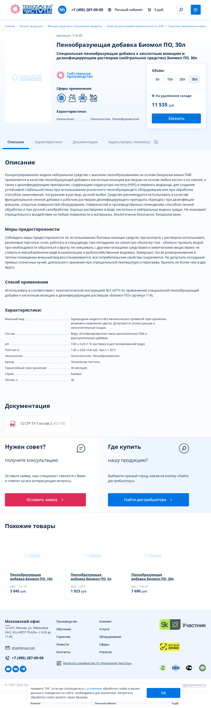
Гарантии (63, 637)
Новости (62, 644)
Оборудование (110, 637)
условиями (95, 688)
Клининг (105, 621)
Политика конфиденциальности (183, 685)
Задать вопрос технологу (133, 141)
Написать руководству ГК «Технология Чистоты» (94, 663)
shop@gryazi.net (20, 647)
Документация (85, 142)
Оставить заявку (45, 499)
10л (170, 79)
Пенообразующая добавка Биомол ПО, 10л (31, 577)
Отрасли (105, 652)
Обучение (63, 629)
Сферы (104, 644)
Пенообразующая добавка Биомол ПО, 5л (91, 577)
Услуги (104, 629)
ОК (163, 693)
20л (182, 79)
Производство (66, 621)
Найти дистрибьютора (148, 499)
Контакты (63, 652)
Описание (15, 142)
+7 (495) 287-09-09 (87, 9)
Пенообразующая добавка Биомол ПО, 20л (152, 577)
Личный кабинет (125, 9)
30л (195, 79)
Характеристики (48, 142)
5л (157, 79)
